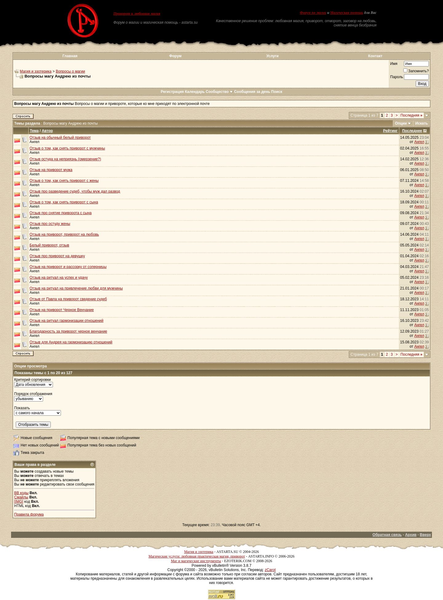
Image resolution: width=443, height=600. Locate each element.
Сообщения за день (252, 92)
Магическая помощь (346, 12)
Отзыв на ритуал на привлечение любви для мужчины (76, 288)
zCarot (270, 570)
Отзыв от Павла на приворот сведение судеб (68, 299)
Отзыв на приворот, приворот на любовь (64, 234)
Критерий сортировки (32, 380)
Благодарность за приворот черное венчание (68, 331)
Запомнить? (416, 71)
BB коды (21, 493)
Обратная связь (387, 535)
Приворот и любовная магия (137, 13)
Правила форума (29, 514)
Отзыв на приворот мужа (51, 170)
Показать (22, 408)
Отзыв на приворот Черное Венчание (62, 310)
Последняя (411, 115)
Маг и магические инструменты (196, 561)
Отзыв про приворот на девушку (57, 256)
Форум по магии (313, 12)
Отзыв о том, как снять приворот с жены (64, 180)
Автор (47, 131)
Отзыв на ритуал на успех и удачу (59, 277)
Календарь (195, 92)
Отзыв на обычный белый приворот (60, 137)
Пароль (396, 77)
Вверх (425, 535)
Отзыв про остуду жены (50, 224)
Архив (411, 535)
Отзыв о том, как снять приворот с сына (64, 202)
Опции (401, 123)
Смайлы (21, 497)
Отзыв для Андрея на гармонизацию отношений (71, 342)
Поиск (276, 92)
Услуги (272, 56)
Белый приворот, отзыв (49, 245)
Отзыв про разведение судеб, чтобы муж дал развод (75, 191)
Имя (393, 64)
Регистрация (172, 92)
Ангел (34, 142)
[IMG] (18, 501)
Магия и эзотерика (35, 71)
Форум (175, 56)
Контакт (375, 56)
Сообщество (219, 92)
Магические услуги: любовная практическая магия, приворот (197, 556)
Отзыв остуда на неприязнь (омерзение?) (65, 159)
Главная (70, 56)
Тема (34, 131)
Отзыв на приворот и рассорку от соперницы (68, 267)
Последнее (412, 131)
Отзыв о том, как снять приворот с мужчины (67, 148)
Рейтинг (390, 131)
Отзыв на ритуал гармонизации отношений (66, 320)
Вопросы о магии (70, 71)
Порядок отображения (33, 394)
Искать (421, 123)
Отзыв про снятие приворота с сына (61, 213)
